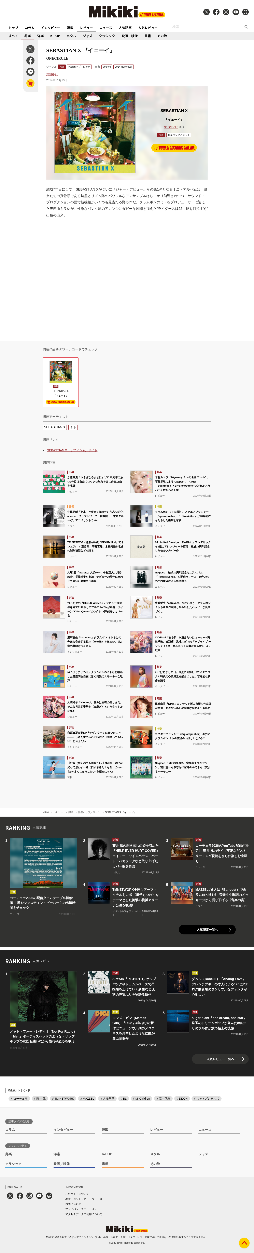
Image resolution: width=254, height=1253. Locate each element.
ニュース (105, 27)
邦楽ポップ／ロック (79, 66)
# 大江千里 (107, 1098)
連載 (70, 27)
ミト (73, 427)
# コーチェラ (19, 1098)
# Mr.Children (141, 1098)
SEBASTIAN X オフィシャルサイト (72, 450)
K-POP (55, 35)
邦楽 (27, 35)
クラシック (107, 35)
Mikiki (46, 812)
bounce (107, 66)
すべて (13, 35)
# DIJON (182, 1098)
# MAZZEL (87, 1098)
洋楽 (40, 35)
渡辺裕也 (52, 74)
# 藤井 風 (40, 1098)
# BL (124, 1098)
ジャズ (87, 35)
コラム (29, 27)
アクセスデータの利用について (83, 1214)
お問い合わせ (73, 1204)
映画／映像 (130, 35)
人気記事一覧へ (207, 929)
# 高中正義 (163, 1098)
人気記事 (125, 27)
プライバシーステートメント (82, 1209)
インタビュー (50, 27)
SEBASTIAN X (54, 427)
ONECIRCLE (171, 127)
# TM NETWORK (63, 1098)
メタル (71, 35)
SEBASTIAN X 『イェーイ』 (120, 812)
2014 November (123, 66)
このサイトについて (77, 1194)
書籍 (147, 35)
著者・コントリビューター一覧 (83, 1199)
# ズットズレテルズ (206, 1098)
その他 (162, 35)
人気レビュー (148, 27)
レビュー (86, 27)
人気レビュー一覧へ (220, 1059)
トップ (13, 27)
